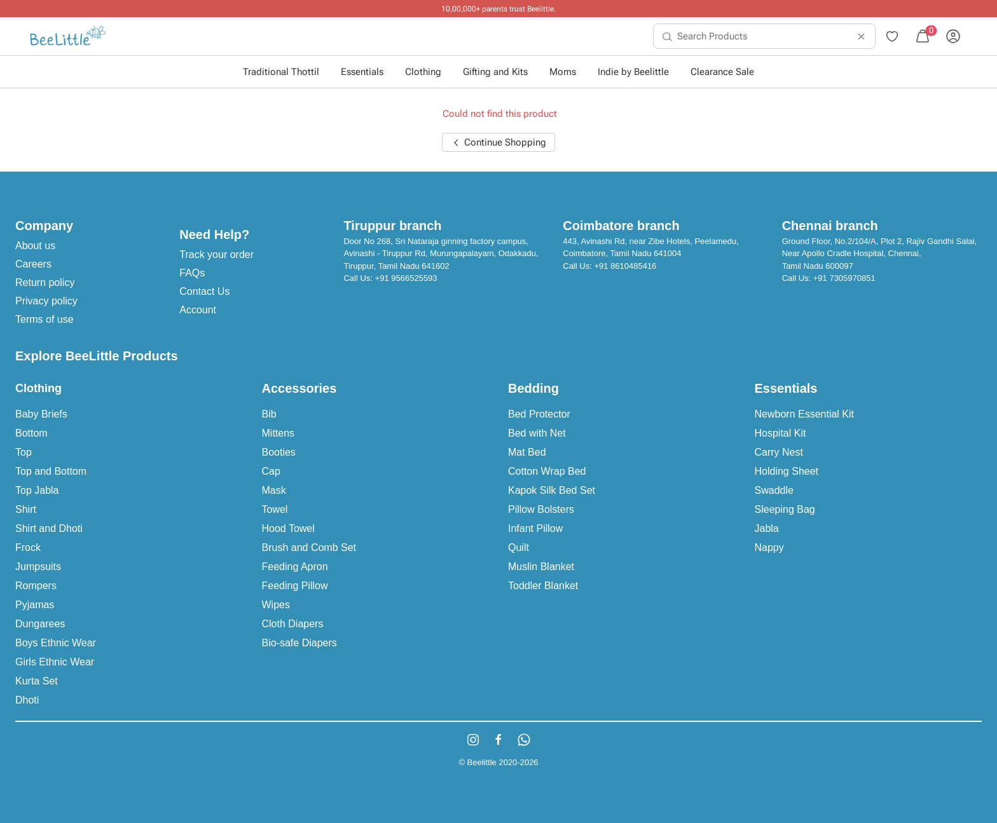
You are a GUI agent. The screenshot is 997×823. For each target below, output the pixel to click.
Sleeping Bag (785, 509)
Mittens (278, 433)
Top (23, 452)
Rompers (36, 585)
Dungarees (40, 623)
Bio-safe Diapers (299, 642)
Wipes (276, 604)
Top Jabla (37, 490)
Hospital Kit (780, 433)
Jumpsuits (38, 566)
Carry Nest (779, 452)
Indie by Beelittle (633, 72)
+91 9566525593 (406, 278)
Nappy (769, 547)
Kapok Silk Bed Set (551, 490)
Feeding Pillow (295, 585)
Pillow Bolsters (541, 509)
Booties (279, 452)
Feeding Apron (295, 566)
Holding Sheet (787, 471)
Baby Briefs (41, 414)
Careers (33, 264)
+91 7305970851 (844, 278)
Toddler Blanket (543, 585)
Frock (28, 547)
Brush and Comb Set (309, 547)
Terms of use (44, 319)
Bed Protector (539, 414)
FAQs (192, 273)
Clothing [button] (423, 72)
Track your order (216, 254)
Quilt (518, 547)
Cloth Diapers (293, 623)
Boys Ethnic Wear (55, 642)
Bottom (31, 433)
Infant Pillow (535, 528)
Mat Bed (527, 452)
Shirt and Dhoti (49, 528)
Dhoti (27, 700)
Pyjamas (34, 604)
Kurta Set (36, 681)
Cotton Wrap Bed (547, 471)
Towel (275, 509)
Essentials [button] (362, 72)
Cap (271, 471)
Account (197, 309)
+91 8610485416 (625, 266)
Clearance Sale (722, 72)
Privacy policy (46, 301)
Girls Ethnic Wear (54, 661)
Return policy (44, 282)
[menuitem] (68, 36)
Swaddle (774, 490)
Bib (269, 414)
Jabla (767, 528)
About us (35, 245)
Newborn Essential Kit (805, 414)
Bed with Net (537, 433)
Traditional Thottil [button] (281, 72)
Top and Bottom (50, 471)
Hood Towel (288, 528)
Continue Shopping (498, 142)
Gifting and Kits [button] (495, 72)
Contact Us (204, 291)
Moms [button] (562, 72)
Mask (274, 490)
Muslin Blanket (541, 566)
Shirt (25, 509)
